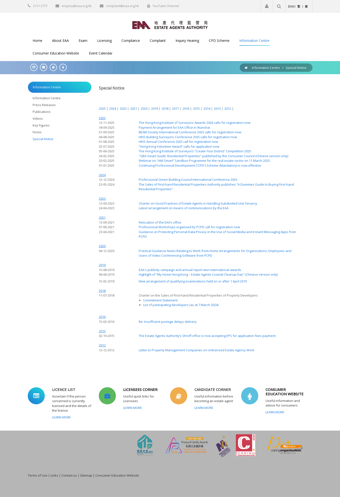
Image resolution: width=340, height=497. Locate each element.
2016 (186, 108)
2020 (144, 108)
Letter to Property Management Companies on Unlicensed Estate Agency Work (196, 350)
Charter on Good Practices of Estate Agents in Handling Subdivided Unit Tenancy (198, 203)
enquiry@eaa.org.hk (77, 6)
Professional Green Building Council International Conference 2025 (188, 179)
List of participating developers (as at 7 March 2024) (180, 305)
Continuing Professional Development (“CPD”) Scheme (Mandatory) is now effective (200, 165)
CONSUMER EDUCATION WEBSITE (284, 391)
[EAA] (170, 24)
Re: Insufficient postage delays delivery (168, 321)
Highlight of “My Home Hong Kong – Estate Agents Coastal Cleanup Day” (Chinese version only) (208, 274)
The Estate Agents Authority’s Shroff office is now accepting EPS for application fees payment (207, 336)
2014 (207, 108)
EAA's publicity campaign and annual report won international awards (190, 270)
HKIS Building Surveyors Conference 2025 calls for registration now (188, 137)
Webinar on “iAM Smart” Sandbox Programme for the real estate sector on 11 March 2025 (204, 160)
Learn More (61, 417)
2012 (228, 108)
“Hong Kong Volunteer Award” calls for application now (179, 146)
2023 (123, 108)
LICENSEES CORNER (140, 389)
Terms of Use (37, 475)
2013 (217, 108)
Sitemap (86, 475)
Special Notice (296, 67)
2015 (197, 108)
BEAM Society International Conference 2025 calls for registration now (190, 132)
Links (54, 475)
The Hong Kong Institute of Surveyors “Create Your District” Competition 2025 (195, 151)
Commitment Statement (160, 300)
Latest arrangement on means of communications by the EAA (184, 208)
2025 (102, 108)
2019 (155, 108)
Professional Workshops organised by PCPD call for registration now (189, 227)
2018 (165, 108)
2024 (113, 108)
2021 (134, 108)
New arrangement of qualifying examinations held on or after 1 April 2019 (193, 281)
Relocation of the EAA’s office (160, 222)
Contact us (69, 475)
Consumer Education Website (117, 475)
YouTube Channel (166, 6)
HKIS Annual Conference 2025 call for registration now (178, 141)
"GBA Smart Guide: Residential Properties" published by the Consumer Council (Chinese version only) (213, 156)
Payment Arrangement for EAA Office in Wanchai (174, 127)
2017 (176, 108)
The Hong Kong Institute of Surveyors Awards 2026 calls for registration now (194, 122)
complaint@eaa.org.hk (122, 6)
